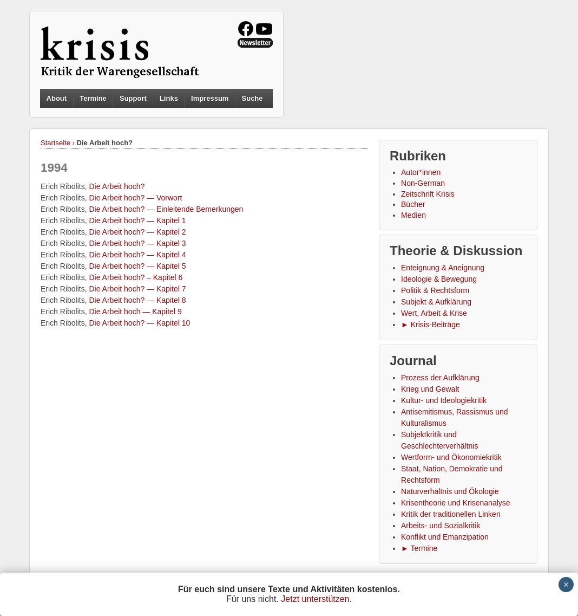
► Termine (419, 548)
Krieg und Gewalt (430, 389)
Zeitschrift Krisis (428, 194)
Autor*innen (421, 172)
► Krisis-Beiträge (430, 324)
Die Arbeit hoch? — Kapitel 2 (137, 232)
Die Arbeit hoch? (116, 186)
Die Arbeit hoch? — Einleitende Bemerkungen (166, 209)
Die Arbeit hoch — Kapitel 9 (135, 311)
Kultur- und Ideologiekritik (444, 400)
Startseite (55, 143)
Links (169, 98)
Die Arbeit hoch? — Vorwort (135, 197)
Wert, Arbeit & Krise (434, 313)
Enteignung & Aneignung (442, 267)
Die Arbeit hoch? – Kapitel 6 (135, 277)
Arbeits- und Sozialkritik (440, 525)
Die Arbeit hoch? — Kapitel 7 (137, 288)
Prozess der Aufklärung (440, 377)
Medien (413, 215)
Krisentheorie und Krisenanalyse (455, 502)
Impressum (209, 98)
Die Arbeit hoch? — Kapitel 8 (137, 300)
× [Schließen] (566, 585)
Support (133, 98)
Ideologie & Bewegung (439, 279)
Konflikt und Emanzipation (445, 537)
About (57, 98)
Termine (93, 98)
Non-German (423, 183)
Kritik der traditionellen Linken (451, 514)
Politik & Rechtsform (435, 290)
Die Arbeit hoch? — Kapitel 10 (139, 323)
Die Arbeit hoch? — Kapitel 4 (137, 254)
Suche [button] (252, 98)
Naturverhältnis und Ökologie (450, 491)
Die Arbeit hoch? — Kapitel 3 (137, 243)
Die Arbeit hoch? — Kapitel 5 (137, 266)
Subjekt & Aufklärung (436, 301)
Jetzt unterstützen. (316, 599)
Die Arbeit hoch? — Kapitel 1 (137, 220)
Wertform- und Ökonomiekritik (451, 457)
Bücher (413, 204)
